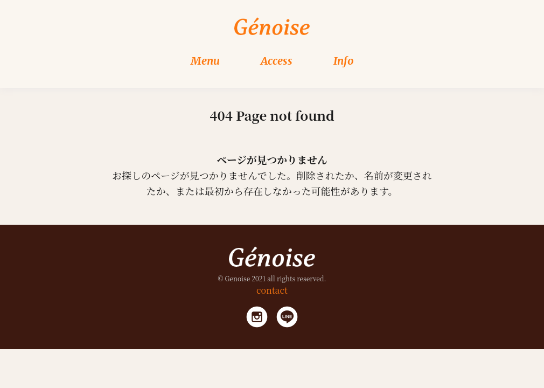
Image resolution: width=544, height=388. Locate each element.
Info (343, 60)
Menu (205, 60)
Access (276, 60)
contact (272, 290)
